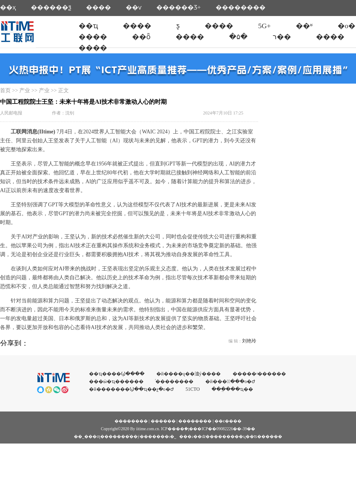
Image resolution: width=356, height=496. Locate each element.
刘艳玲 (249, 340)
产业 (24, 90)
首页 (5, 90)
